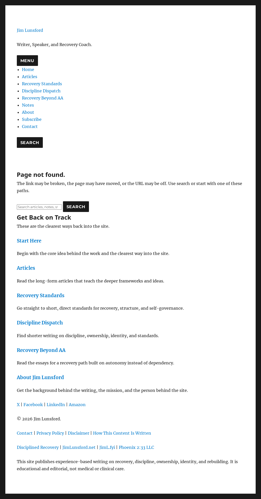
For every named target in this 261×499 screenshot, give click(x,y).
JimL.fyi (107, 447)
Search (30, 142)
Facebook (33, 404)
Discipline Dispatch (41, 90)
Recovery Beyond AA (42, 98)
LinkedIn (56, 404)
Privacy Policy (50, 433)
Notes (28, 105)
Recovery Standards (42, 83)
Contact (30, 126)
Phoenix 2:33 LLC (136, 447)
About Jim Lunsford (40, 377)
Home (28, 69)
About (28, 112)
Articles (29, 76)
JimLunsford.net (79, 447)
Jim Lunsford (30, 30)
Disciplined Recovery (38, 447)
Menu (27, 60)
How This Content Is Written (122, 433)
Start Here (29, 241)
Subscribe (32, 119)
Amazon (77, 404)
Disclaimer (78, 433)
